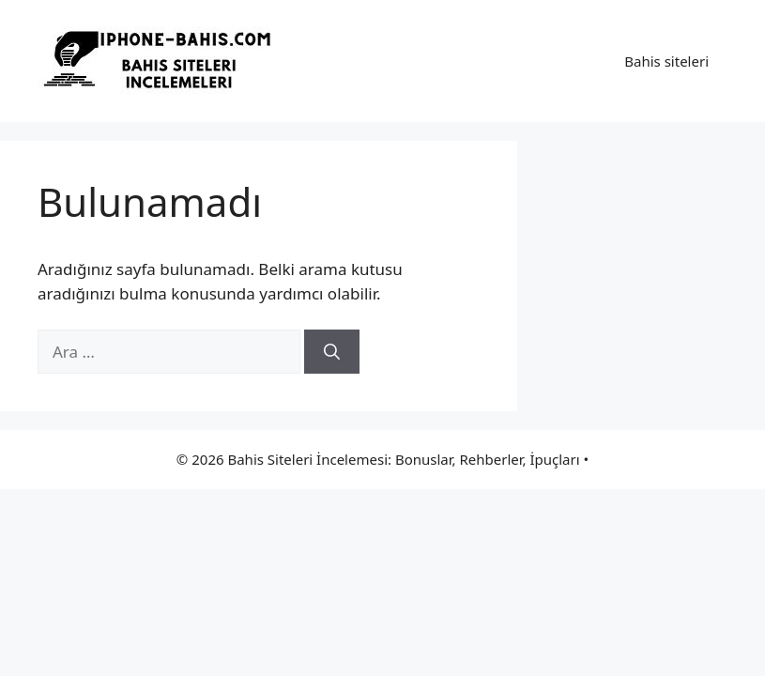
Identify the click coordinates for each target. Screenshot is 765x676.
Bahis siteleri (666, 61)
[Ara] (332, 352)
